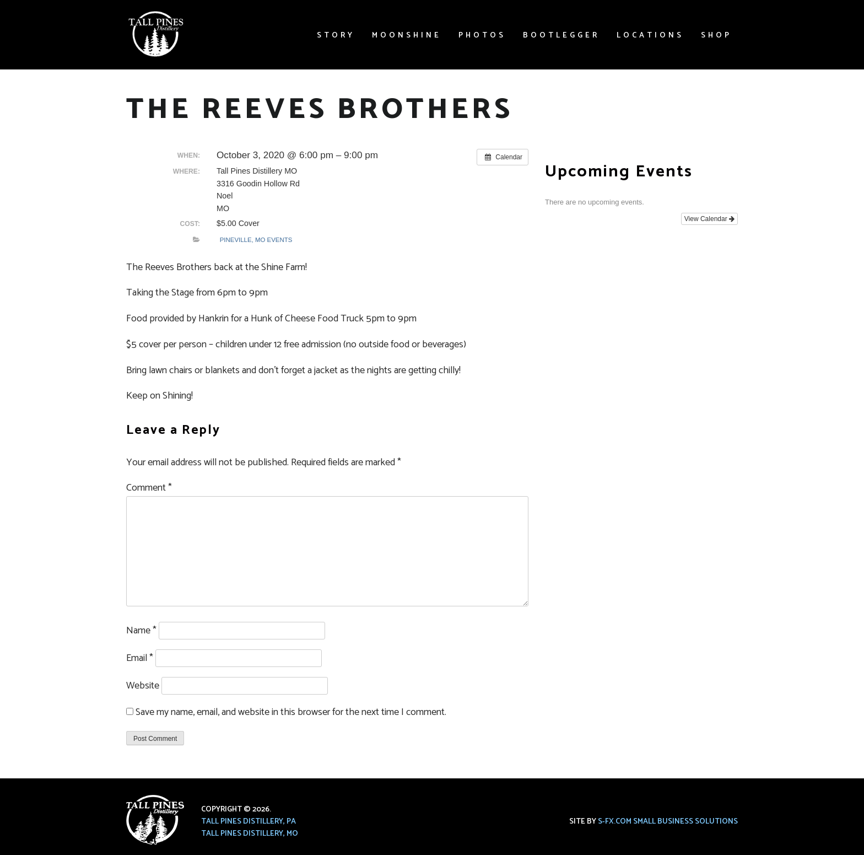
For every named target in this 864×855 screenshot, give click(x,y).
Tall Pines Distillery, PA (248, 821)
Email (139, 658)
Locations (650, 35)
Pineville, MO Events (256, 239)
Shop (716, 35)
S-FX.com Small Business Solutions (668, 821)
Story (336, 35)
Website (142, 685)
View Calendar (709, 219)
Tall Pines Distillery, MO (249, 833)
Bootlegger (561, 35)
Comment (149, 488)
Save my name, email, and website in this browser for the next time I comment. (291, 712)
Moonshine (406, 35)
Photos (482, 35)
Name (141, 630)
